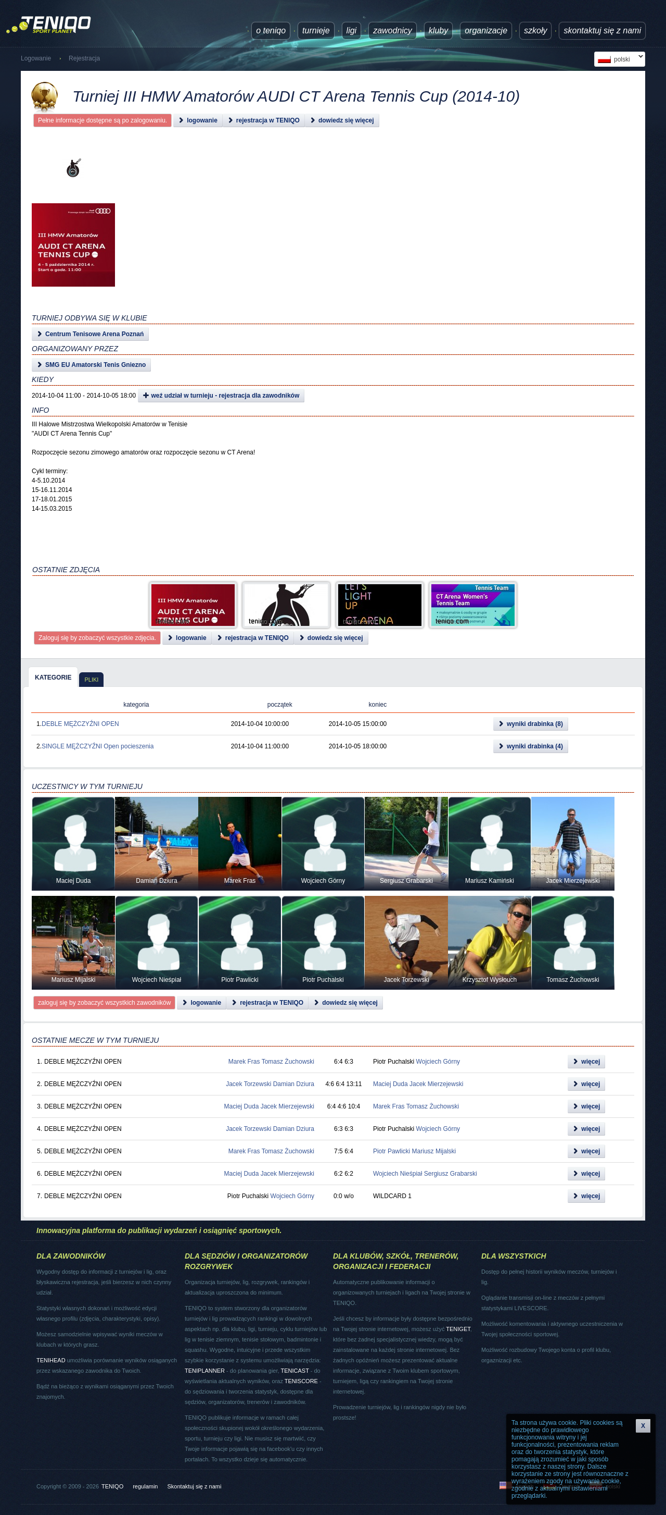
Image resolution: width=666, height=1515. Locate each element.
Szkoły (535, 30)
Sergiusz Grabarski (450, 1173)
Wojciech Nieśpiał (397, 1173)
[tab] (53, 677)
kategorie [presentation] (53, 677)
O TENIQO (271, 30)
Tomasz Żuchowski (288, 1061)
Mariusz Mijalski (434, 1151)
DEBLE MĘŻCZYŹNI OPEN (80, 724)
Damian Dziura (293, 1084)
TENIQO (112, 1486)
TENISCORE (301, 1381)
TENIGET (458, 1329)
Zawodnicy (392, 30)
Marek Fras (244, 1061)
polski (618, 59)
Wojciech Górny (438, 1061)
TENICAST (294, 1371)
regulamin (145, 1486)
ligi (352, 30)
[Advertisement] (320, 245)
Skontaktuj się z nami (602, 30)
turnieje (315, 30)
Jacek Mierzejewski (436, 1084)
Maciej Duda (390, 1084)
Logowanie (36, 58)
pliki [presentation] (91, 679)
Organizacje (486, 30)
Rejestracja (84, 58)
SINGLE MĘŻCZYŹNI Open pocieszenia (97, 746)
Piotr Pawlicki (391, 1151)
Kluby (438, 30)
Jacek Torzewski (248, 1084)
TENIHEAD (51, 1360)
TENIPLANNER (205, 1371)
